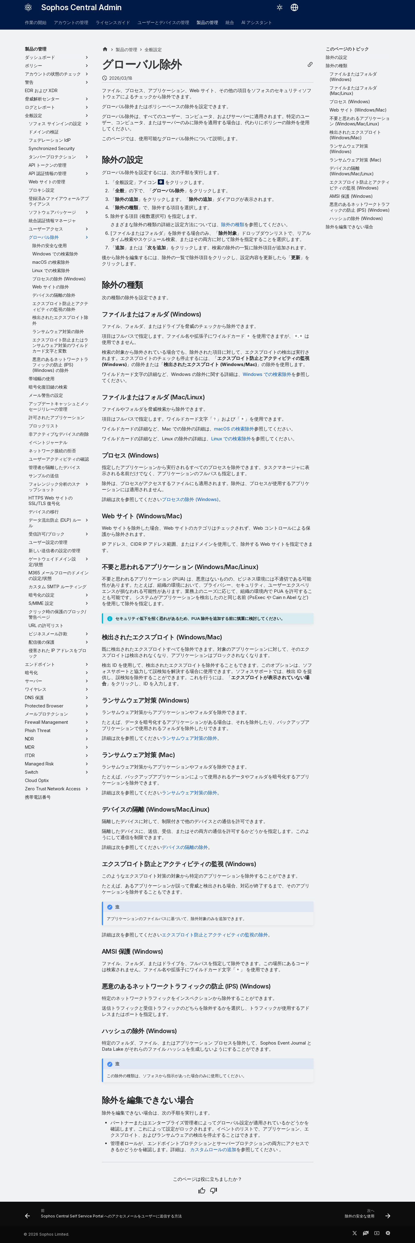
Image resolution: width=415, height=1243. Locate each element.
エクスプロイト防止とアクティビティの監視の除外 (215, 935)
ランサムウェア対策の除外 (189, 738)
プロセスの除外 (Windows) (190, 499)
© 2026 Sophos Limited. (46, 1234)
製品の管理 (207, 22)
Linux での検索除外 (231, 439)
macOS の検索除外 (234, 429)
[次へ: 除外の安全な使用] (366, 1215)
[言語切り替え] (294, 7)
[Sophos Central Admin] (28, 7)
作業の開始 (35, 22)
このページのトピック (347, 48)
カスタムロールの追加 (213, 1149)
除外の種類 (232, 224)
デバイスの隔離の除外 (185, 847)
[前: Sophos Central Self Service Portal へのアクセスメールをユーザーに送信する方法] (105, 1215)
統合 (229, 22)
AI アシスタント (256, 22)
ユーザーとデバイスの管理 (163, 22)
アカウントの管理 (71, 22)
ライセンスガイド (113, 22)
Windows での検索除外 (267, 374)
